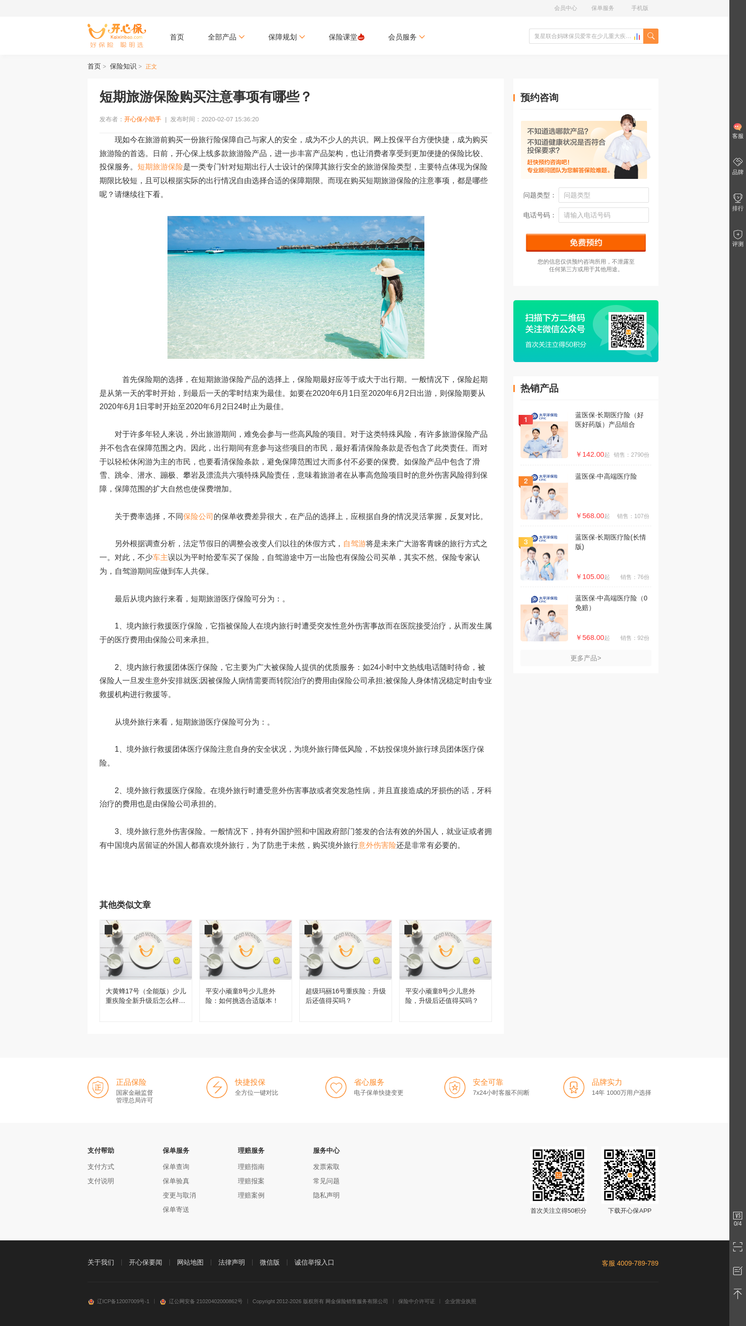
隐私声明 (326, 1195)
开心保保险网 (117, 36)
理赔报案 (251, 1181)
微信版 (270, 1262)
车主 (160, 557)
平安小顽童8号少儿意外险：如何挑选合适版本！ (246, 971)
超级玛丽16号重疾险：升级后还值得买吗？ (346, 971)
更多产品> (585, 658)
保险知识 (123, 66)
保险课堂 (346, 37)
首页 (177, 37)
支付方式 (101, 1166)
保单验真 (176, 1181)
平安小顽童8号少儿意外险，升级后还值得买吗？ (445, 971)
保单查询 (176, 1166)
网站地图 (190, 1262)
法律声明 (231, 1262)
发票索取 (326, 1166)
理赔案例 (251, 1195)
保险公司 (198, 516)
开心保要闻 (145, 1262)
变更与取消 (179, 1195)
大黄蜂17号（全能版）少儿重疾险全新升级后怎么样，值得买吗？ (146, 971)
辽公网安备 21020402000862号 (201, 1301)
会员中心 (565, 8)
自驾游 (354, 544)
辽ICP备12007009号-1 (118, 1301)
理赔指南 (251, 1166)
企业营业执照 (460, 1301)
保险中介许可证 (416, 1301)
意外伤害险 (377, 845)
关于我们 (101, 1262)
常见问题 (326, 1181)
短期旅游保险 (160, 167)
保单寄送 (176, 1209)
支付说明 (101, 1181)
